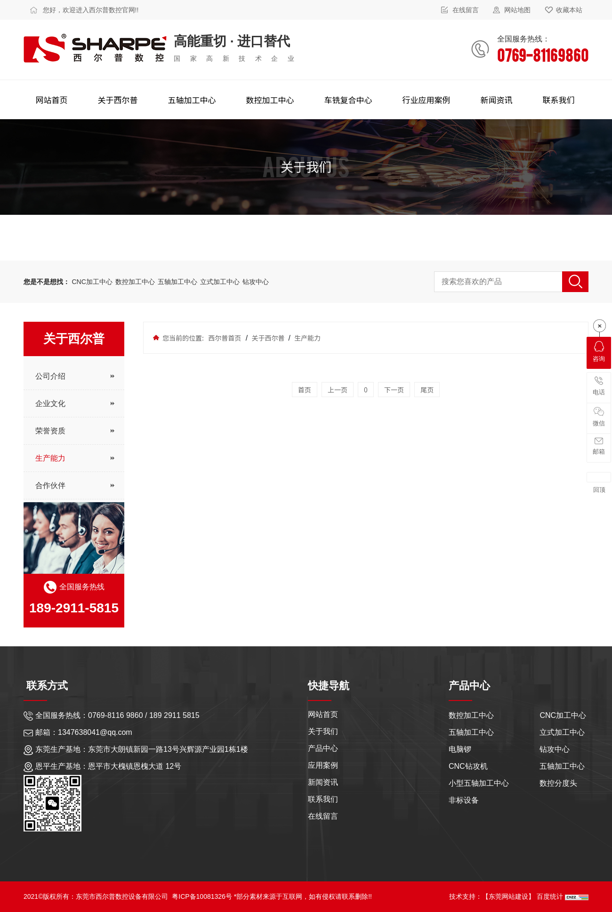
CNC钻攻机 (468, 766)
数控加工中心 (136, 281)
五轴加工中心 (178, 281)
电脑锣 (460, 749)
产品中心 (323, 746)
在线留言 (465, 10)
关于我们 (323, 730)
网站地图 (517, 10)
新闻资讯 (323, 780)
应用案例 (323, 763)
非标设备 (464, 800)
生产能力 (307, 337)
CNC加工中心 (92, 281)
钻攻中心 (255, 281)
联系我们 (323, 797)
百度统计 (551, 896)
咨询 (599, 351)
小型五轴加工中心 (479, 783)
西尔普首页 (224, 337)
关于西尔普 (268, 337)
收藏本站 (569, 10)
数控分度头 (558, 783)
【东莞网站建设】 (508, 896)
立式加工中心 (220, 281)
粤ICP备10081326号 (202, 896)
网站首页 (323, 713)
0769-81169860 (542, 54)
